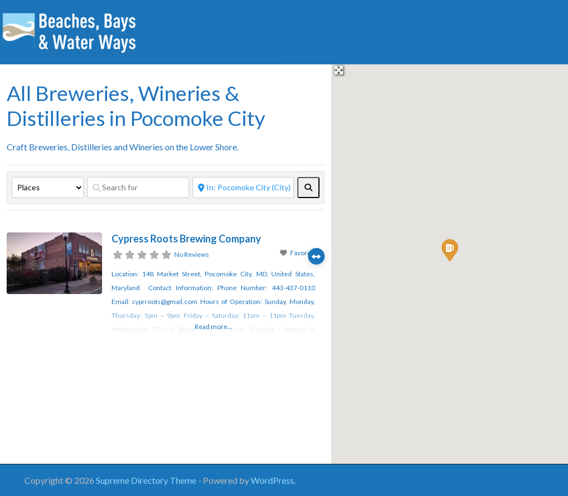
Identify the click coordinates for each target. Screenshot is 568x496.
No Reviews (191, 254)
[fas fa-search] (308, 187)
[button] (450, 250)
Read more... (213, 326)
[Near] (243, 187)
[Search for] (138, 187)
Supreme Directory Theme (147, 480)
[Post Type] (48, 187)
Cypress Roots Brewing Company (186, 238)
